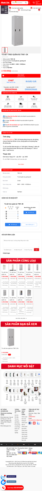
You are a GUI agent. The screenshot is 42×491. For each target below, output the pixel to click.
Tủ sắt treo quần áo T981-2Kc (10, 348)
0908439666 (32, 416)
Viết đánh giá (30, 212)
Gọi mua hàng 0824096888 (37, 3)
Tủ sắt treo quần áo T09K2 (21, 299)
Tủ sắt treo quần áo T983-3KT (5, 274)
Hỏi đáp (16, 417)
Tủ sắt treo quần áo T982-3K (21, 274)
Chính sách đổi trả (24, 423)
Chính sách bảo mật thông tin (24, 418)
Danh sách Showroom (26, 2)
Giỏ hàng (16, 2)
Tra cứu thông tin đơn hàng (17, 421)
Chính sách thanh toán (24, 431)
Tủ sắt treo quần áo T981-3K (5, 299)
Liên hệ (16, 415)
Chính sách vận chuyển (24, 435)
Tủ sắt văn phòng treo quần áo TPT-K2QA (29, 299)
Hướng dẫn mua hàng (17, 425)
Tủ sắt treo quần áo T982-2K (29, 274)
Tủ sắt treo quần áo (8, 139)
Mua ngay (20, 75)
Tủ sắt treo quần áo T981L (37, 274)
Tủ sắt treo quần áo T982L (13, 274)
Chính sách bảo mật (24, 439)
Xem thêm (21, 164)
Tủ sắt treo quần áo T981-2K (13, 299)
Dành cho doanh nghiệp (17, 430)
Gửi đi (36, 250)
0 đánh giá (17, 208)
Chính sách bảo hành (24, 427)
